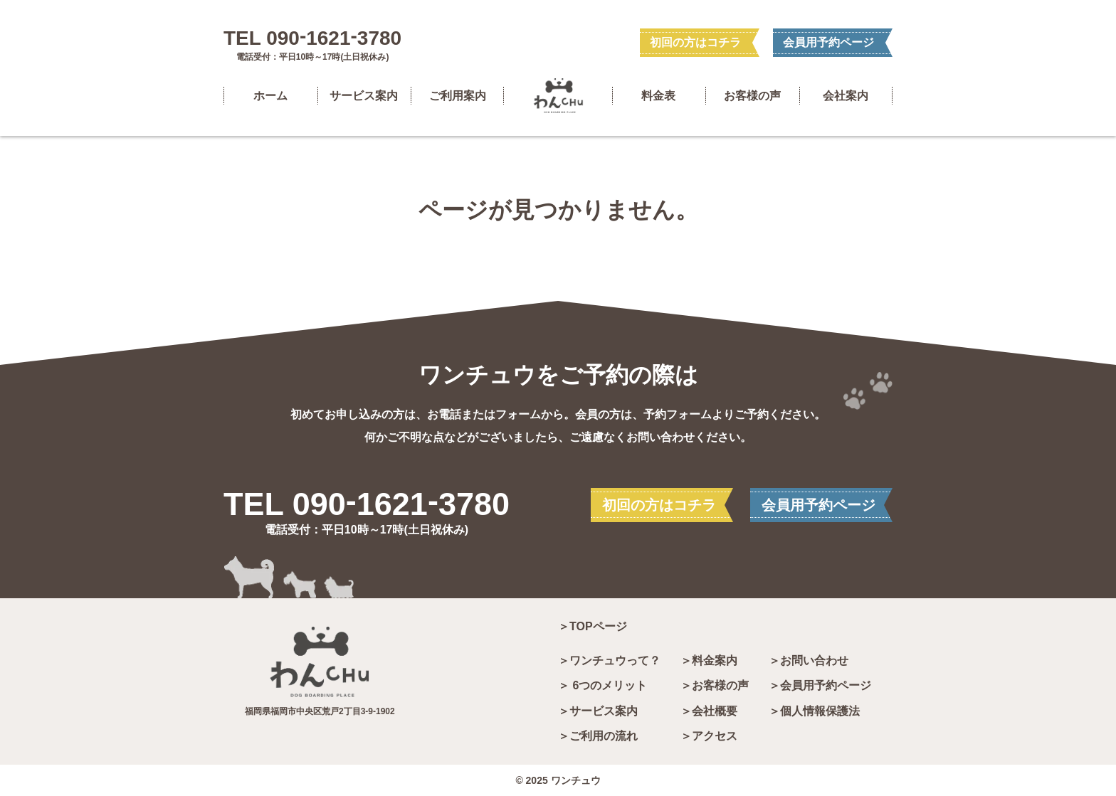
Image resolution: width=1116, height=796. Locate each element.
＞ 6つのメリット (602, 685)
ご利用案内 (457, 96)
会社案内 (845, 96)
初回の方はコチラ (695, 42)
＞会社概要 (708, 711)
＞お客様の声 (714, 685)
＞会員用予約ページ (820, 685)
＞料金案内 (708, 661)
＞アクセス (708, 736)
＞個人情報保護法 (814, 711)
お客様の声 (752, 96)
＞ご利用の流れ (598, 736)
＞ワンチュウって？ (609, 661)
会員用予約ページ (828, 42)
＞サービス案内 (598, 711)
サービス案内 (364, 96)
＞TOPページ (592, 626)
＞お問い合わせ (808, 661)
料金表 (658, 96)
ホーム (270, 96)
